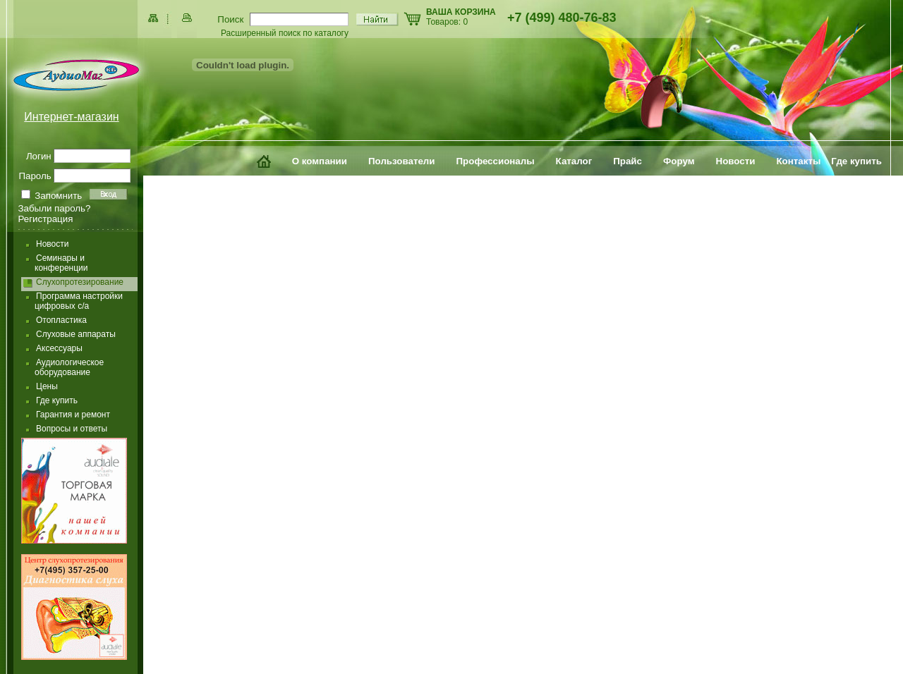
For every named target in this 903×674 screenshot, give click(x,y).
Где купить (856, 161)
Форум (679, 161)
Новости (736, 161)
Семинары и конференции (61, 263)
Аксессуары (59, 348)
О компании (319, 161)
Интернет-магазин (71, 117)
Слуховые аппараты (76, 334)
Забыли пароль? (54, 208)
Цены (47, 386)
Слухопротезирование (79, 282)
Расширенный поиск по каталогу (285, 33)
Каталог (574, 161)
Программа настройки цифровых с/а (79, 301)
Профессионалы (495, 161)
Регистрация (45, 219)
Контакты (798, 161)
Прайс (627, 161)
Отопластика (61, 320)
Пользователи (401, 161)
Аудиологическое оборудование (69, 367)
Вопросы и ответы (71, 429)
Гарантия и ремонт (73, 414)
